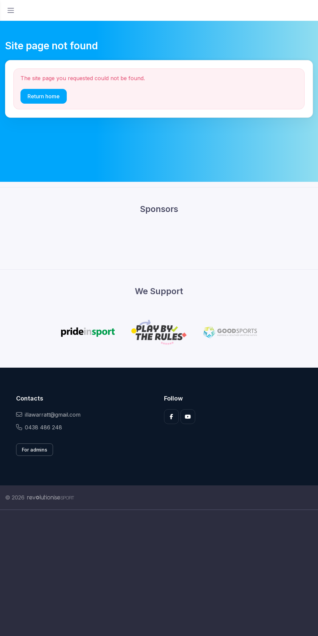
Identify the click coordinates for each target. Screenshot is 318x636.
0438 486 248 (39, 427)
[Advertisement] (159, 573)
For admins (34, 450)
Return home (44, 96)
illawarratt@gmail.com (48, 414)
